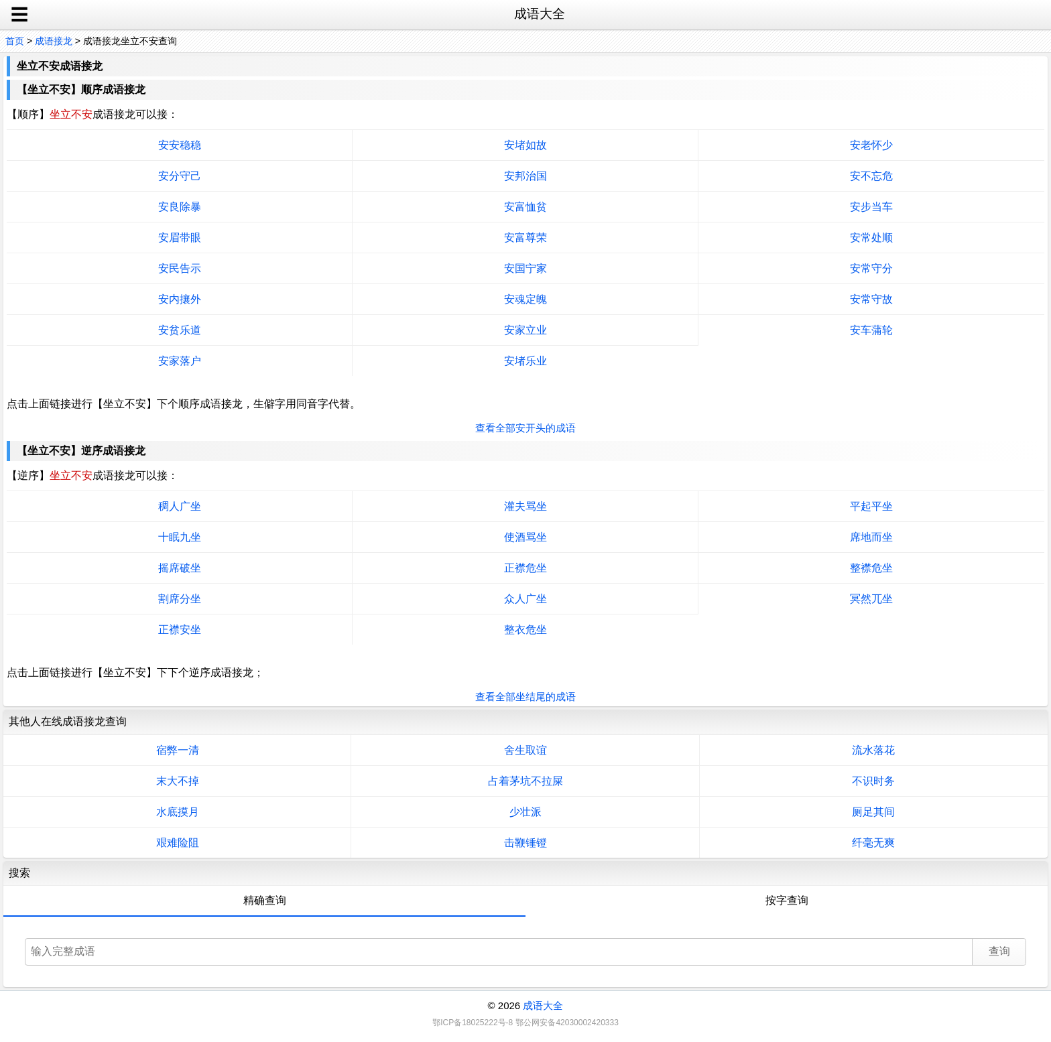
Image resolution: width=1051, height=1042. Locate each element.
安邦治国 (525, 176)
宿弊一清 (177, 750)
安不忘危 (871, 176)
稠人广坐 (179, 506)
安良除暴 (179, 206)
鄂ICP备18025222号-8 (472, 1022)
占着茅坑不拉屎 (525, 781)
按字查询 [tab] (786, 900)
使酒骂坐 (525, 537)
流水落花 (873, 750)
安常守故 (871, 299)
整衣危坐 (525, 629)
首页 (14, 41)
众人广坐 (525, 598)
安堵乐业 (525, 361)
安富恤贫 (525, 206)
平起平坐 (871, 506)
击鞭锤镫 (525, 842)
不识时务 (873, 781)
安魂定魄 (525, 299)
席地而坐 (871, 537)
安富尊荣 (525, 237)
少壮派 (525, 812)
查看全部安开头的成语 (525, 428)
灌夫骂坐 (525, 506)
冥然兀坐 (871, 598)
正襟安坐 (179, 629)
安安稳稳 (179, 145)
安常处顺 (871, 237)
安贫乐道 (179, 330)
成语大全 (543, 1005)
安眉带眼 (179, 237)
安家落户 (179, 361)
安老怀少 (871, 145)
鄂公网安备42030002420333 (566, 1022)
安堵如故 (525, 145)
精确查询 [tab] (264, 900)
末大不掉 (177, 781)
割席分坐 (179, 598)
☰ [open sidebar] (19, 14)
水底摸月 (177, 812)
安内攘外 (179, 299)
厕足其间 (873, 812)
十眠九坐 (179, 537)
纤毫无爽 (873, 842)
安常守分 (871, 268)
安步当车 (871, 206)
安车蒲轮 (871, 330)
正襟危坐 (525, 568)
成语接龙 (53, 41)
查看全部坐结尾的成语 (525, 696)
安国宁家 (525, 268)
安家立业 (525, 330)
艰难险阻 (177, 842)
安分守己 (179, 176)
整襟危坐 (871, 568)
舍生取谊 (525, 750)
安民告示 (179, 268)
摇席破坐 (179, 568)
